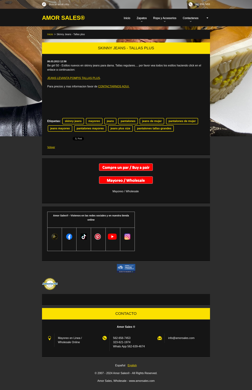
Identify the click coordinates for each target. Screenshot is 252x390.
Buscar (44, 4)
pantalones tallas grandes (154, 128)
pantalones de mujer (182, 121)
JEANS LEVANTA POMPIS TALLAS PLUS (73, 78)
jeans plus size (120, 128)
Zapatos (141, 19)
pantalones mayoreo (90, 128)
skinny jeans (73, 121)
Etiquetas (53, 121)
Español (120, 365)
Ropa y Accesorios (165, 19)
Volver (51, 147)
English (132, 365)
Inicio (127, 18)
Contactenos (190, 19)
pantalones (128, 121)
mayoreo (94, 121)
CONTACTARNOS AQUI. (114, 86)
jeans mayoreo (60, 128)
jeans (110, 121)
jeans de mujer (152, 121)
